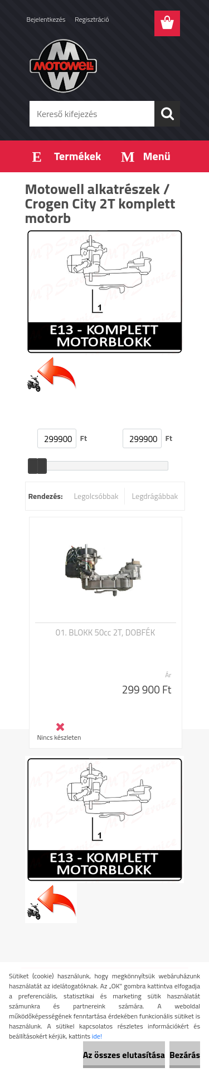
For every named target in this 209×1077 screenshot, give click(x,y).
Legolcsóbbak (96, 496)
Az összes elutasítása (124, 1054)
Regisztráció (92, 19)
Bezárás (184, 1054)
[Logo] (104, 65)
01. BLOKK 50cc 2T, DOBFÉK (105, 632)
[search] (167, 114)
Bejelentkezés (46, 19)
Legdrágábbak (155, 496)
